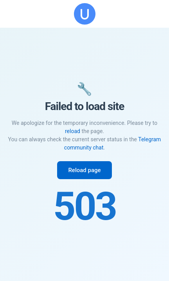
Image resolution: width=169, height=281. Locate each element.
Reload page (84, 170)
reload (72, 131)
